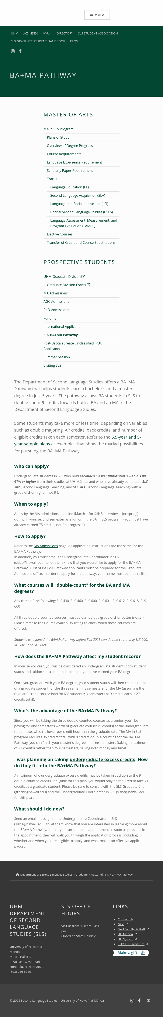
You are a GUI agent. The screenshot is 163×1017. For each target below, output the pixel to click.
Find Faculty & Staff (131, 929)
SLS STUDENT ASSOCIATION (98, 33)
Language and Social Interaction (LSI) (79, 203)
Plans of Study (58, 137)
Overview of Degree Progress (70, 145)
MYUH (47, 33)
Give (121, 924)
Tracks (52, 178)
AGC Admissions (56, 301)
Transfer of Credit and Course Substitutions (81, 242)
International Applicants (62, 326)
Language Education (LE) (69, 187)
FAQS (74, 41)
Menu (99, 15)
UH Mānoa (125, 934)
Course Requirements (64, 154)
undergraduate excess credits (102, 759)
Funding (50, 318)
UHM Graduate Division (64, 276)
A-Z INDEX (30, 33)
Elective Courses (60, 234)
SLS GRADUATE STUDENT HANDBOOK (38, 41)
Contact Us (125, 919)
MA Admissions (56, 293)
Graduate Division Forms (68, 285)
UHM (14, 33)
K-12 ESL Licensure (131, 944)
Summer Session (57, 357)
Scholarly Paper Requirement (70, 170)
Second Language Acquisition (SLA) (77, 195)
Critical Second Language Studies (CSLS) (81, 212)
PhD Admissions (56, 309)
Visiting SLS (52, 365)
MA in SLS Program (58, 129)
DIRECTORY (65, 33)
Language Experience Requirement (74, 162)
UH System (125, 939)
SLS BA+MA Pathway (61, 335)
